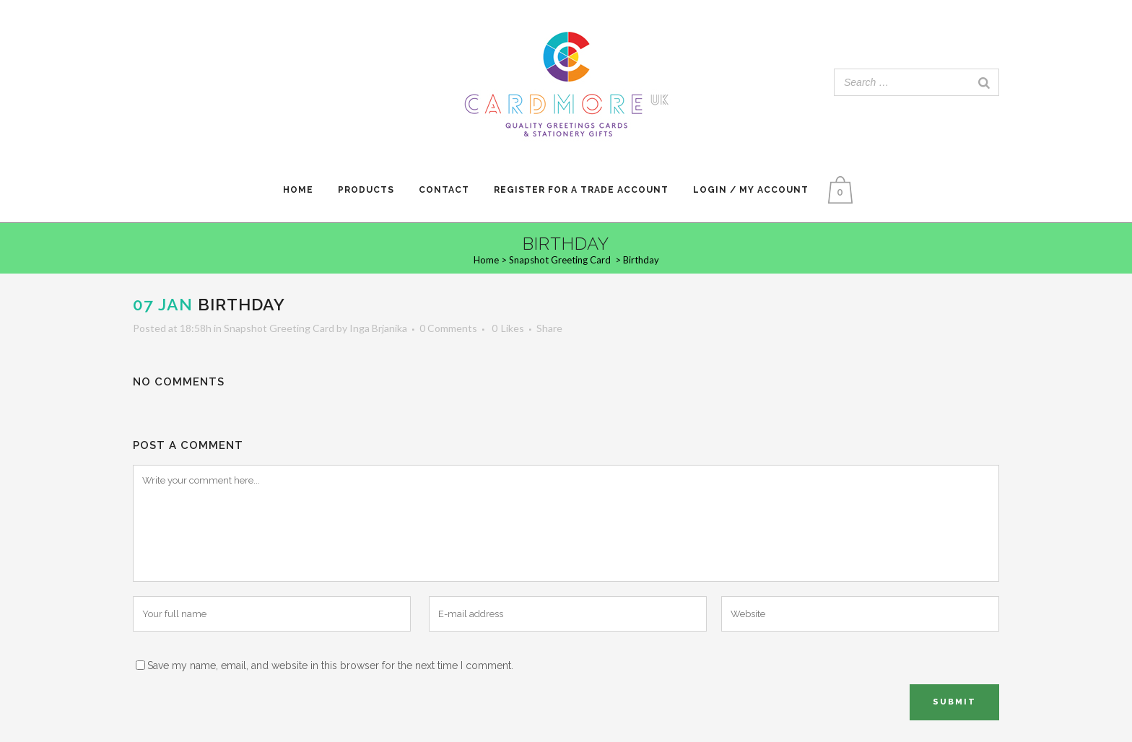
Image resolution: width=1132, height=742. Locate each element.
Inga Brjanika (378, 328)
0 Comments (448, 328)
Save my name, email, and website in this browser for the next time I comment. (330, 665)
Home (486, 260)
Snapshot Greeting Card (560, 260)
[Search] (984, 82)
